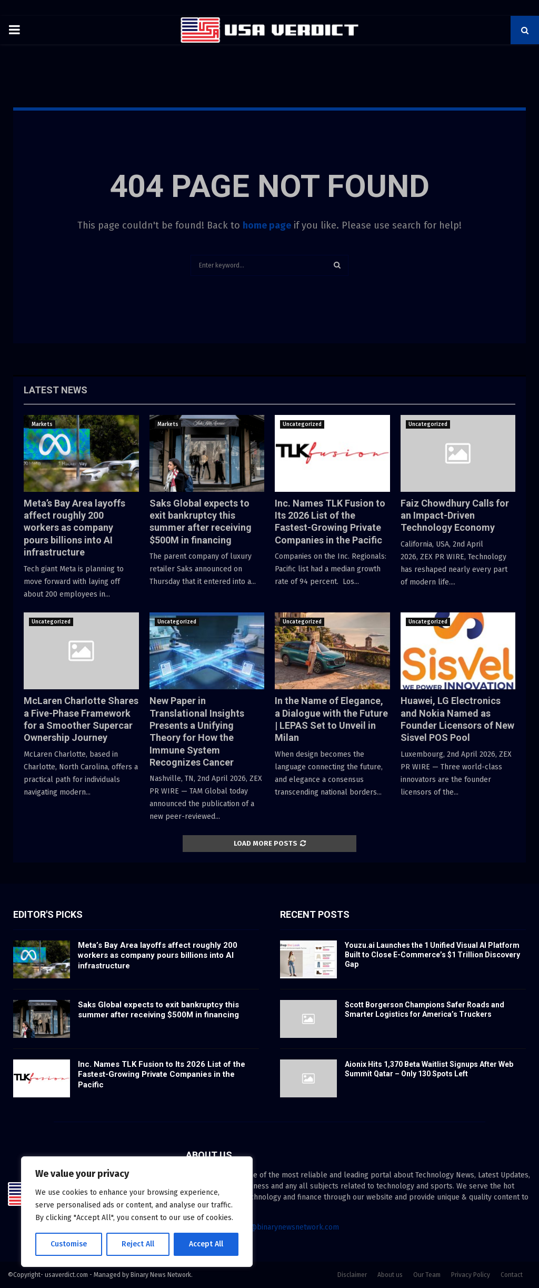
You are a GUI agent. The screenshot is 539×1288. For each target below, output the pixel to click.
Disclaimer (352, 1275)
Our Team (427, 1275)
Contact (512, 1275)
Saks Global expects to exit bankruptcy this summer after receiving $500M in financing (158, 1010)
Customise (69, 1244)
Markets (42, 424)
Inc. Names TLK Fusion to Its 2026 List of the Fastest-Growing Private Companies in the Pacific (161, 1074)
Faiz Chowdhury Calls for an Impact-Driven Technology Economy (455, 515)
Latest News (55, 389)
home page (267, 225)
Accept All (206, 1244)
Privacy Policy (470, 1275)
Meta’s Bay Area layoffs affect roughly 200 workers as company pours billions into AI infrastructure (74, 528)
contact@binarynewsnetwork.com (282, 1227)
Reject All (138, 1244)
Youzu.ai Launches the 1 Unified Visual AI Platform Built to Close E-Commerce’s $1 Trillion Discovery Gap (432, 954)
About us (390, 1275)
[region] (137, 1211)
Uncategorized (302, 424)
